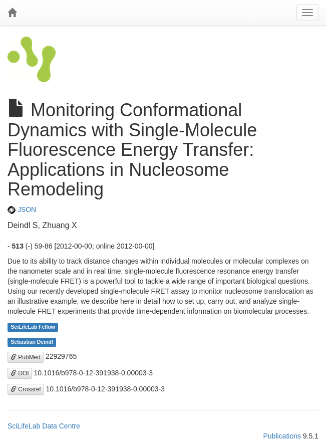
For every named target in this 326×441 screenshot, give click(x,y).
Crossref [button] (26, 389)
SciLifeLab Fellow (33, 327)
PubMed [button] (26, 357)
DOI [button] (20, 373)
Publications (282, 436)
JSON (22, 209)
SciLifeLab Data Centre (44, 426)
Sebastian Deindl (32, 342)
